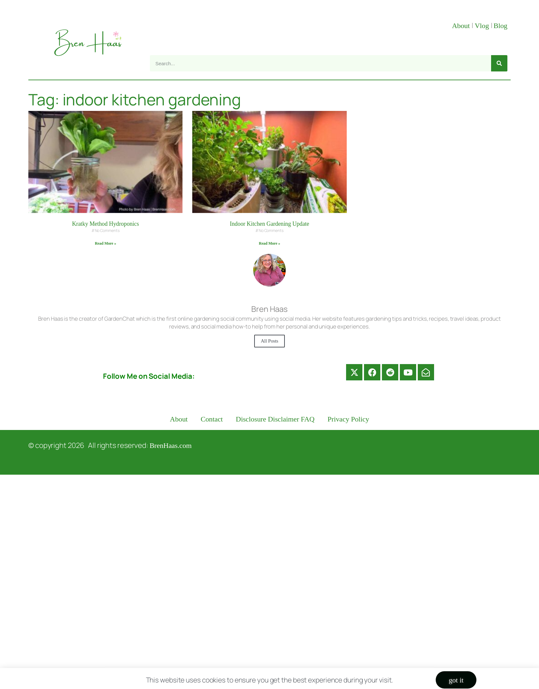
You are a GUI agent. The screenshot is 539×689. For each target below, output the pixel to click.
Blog (500, 26)
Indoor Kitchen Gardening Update (269, 224)
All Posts (269, 341)
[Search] (499, 63)
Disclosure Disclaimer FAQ (275, 419)
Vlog (483, 26)
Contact (212, 419)
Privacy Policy (348, 419)
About (462, 26)
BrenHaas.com (171, 445)
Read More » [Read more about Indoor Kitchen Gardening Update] (269, 243)
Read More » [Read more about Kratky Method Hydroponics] (105, 243)
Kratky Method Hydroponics (105, 224)
